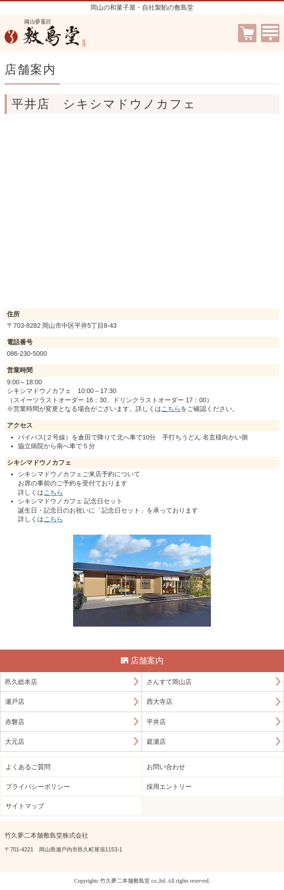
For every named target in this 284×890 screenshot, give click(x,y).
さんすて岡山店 (169, 681)
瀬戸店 (14, 701)
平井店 (156, 721)
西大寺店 (159, 701)
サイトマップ (25, 806)
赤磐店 (14, 721)
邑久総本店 (21, 681)
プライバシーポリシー (38, 786)
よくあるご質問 (28, 766)
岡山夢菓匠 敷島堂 (45, 32)
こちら (171, 408)
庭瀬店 (156, 741)
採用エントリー (169, 786)
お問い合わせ (166, 766)
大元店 (14, 741)
